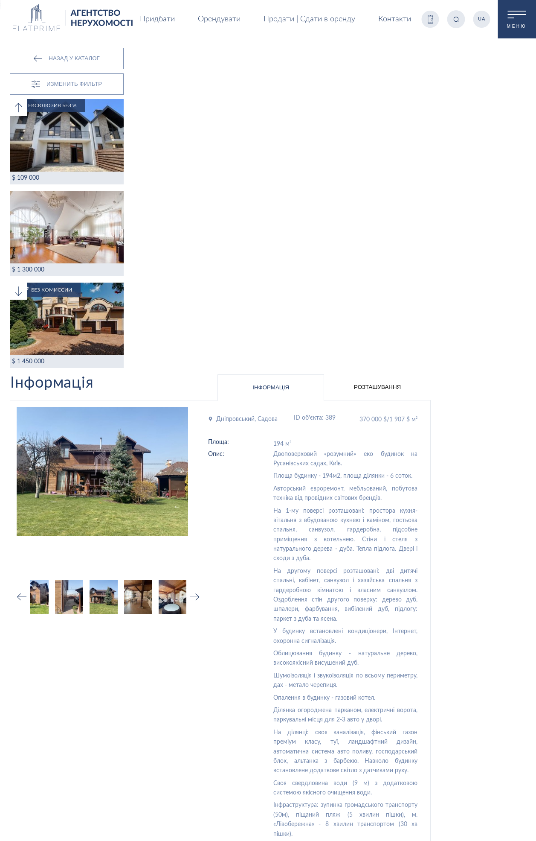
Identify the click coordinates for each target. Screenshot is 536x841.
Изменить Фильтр (67, 84)
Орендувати (382, 672)
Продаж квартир (213, 660)
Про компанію (384, 708)
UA (480, 19)
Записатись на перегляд (440, 600)
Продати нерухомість (219, 747)
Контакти (392, 19)
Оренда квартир (212, 672)
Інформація (366, 61)
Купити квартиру (213, 723)
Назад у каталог (66, 58)
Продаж (377, 660)
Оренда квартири (214, 735)
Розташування (472, 60)
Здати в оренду (211, 759)
